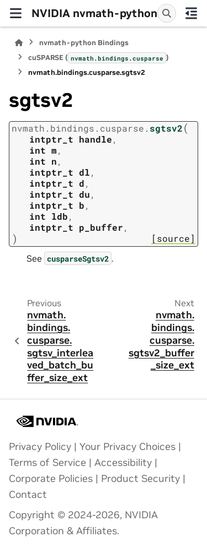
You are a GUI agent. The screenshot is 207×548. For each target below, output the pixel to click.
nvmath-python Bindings (84, 42)
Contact (28, 495)
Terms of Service (47, 463)
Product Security (140, 479)
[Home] (19, 42)
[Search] (166, 13)
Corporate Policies (51, 479)
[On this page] (192, 13)
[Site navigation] (16, 13)
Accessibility (123, 463)
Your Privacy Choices (127, 447)
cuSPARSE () (98, 57)
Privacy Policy (40, 447)
